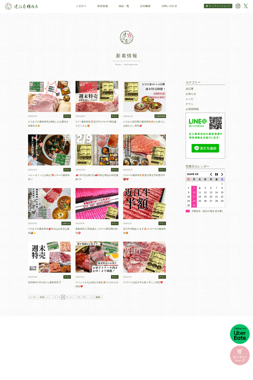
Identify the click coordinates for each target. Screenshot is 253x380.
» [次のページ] (92, 297)
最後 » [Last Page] (99, 297)
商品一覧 (124, 6)
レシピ (190, 99)
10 (79, 297)
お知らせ (191, 93)
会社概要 (145, 6)
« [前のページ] (47, 297)
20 (84, 297)
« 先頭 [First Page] (41, 297)
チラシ (190, 104)
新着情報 (102, 6)
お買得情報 (192, 109)
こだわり (81, 6)
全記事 (190, 88)
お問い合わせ (169, 6)
